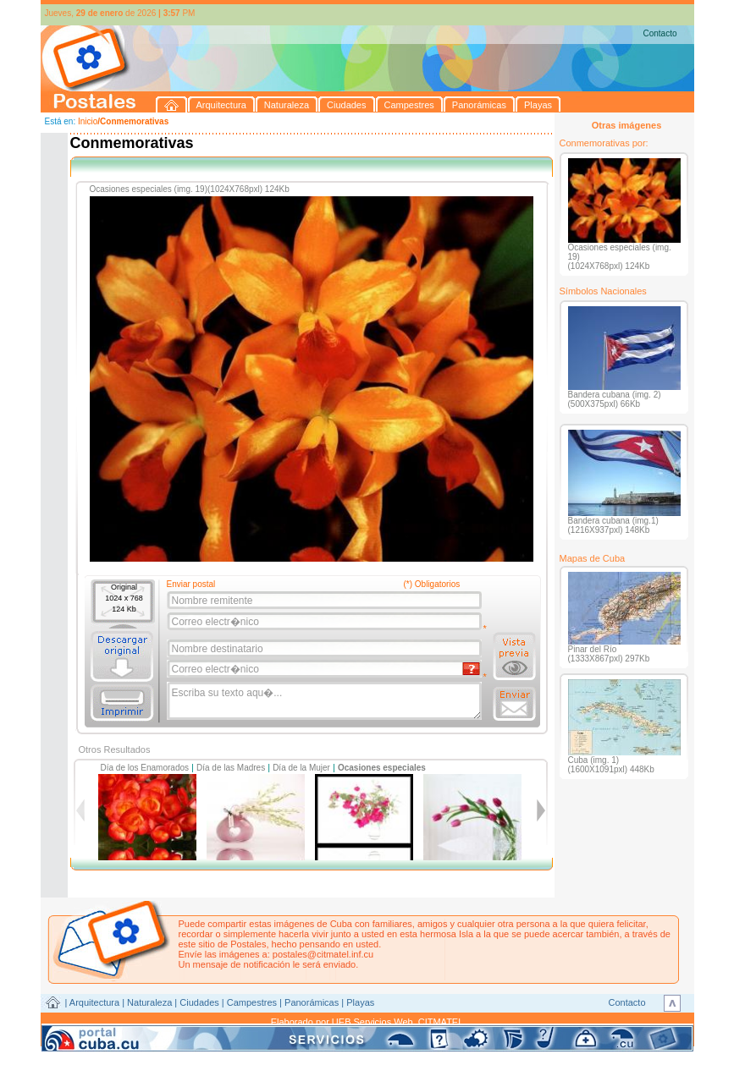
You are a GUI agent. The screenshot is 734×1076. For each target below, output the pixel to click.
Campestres (252, 1002)
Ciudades (198, 1002)
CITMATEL (441, 1022)
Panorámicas (311, 1002)
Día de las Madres (230, 767)
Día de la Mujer (301, 767)
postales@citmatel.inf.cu (323, 954)
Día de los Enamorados (145, 767)
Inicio (87, 121)
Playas (360, 1002)
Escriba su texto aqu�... (325, 701)
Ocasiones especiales (382, 767)
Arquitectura (94, 1002)
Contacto (659, 33)
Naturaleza (149, 1002)
